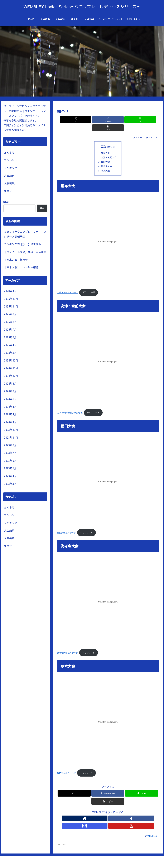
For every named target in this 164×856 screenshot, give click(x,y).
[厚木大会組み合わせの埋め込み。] (108, 715)
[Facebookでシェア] (99, 119)
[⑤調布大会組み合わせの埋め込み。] (108, 235)
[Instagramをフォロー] (111, 812)
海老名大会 (107, 159)
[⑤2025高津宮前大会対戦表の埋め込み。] (108, 355)
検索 (6, 202)
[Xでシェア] (82, 119)
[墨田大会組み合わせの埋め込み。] (108, 475)
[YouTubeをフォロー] (118, 812)
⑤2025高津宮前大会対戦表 (69, 406)
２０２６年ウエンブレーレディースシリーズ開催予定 (25, 234)
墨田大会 (105, 154)
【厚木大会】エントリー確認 (21, 267)
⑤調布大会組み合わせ (67, 286)
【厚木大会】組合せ (16, 259)
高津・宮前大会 (109, 149)
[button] (133, 119)
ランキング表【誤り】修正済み (22, 244)
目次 (103, 138)
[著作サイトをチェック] (98, 812)
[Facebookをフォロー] (104, 812)
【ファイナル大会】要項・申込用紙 (25, 252)
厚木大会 (105, 164)
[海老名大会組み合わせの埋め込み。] (108, 595)
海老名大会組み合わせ (67, 646)
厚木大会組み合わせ (66, 766)
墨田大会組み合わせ (66, 526)
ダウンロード (88, 286)
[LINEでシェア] (116, 119)
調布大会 (105, 145)
